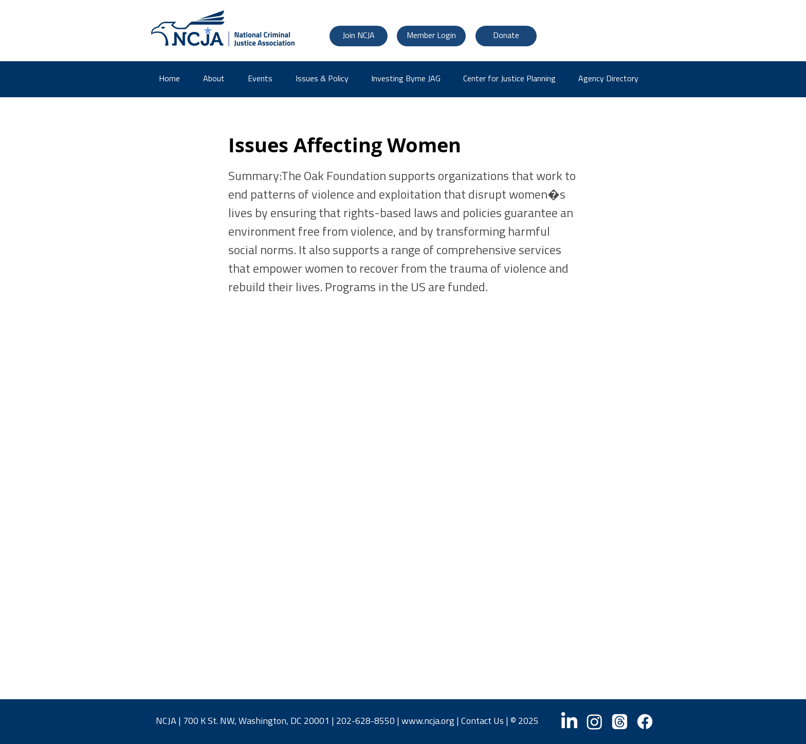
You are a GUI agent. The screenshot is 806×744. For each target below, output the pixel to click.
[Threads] (620, 722)
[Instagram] (594, 722)
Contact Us (482, 722)
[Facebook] (645, 722)
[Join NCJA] (358, 36)
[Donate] (506, 36)
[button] (612, 79)
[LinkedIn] (569, 722)
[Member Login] (431, 36)
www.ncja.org (427, 722)
